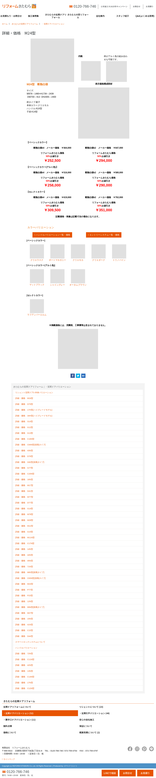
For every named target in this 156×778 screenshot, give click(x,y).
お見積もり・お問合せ (11, 15)
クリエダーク (98, 252)
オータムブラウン (78, 277)
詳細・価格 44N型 (24, 555)
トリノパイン (119, 252)
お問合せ (136, 6)
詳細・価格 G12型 (24, 427)
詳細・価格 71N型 (24, 566)
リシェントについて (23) (91, 706)
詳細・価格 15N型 (24, 619)
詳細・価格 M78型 (24, 514)
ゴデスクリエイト (70, 766)
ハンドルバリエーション (26, 648)
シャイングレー (57, 277)
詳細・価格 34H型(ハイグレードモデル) (33, 416)
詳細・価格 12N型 (24, 601)
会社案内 (100, 15)
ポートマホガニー (57, 252)
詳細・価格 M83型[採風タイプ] (29, 572)
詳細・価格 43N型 (24, 450)
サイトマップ (9, 759)
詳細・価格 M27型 (24, 613)
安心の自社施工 (86, 719)
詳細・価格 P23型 (24, 595)
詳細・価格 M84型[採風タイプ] (29, 607)
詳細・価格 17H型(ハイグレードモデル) (33, 410)
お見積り (149, 6)
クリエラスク (37, 252)
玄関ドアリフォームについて (17, 706)
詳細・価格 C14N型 (24, 677)
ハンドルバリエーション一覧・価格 (53, 235)
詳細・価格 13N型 (24, 671)
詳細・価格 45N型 (24, 561)
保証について (85, 726)
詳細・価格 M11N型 (25, 537)
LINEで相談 (110, 773)
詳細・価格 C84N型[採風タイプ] (30, 444)
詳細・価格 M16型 (24, 398)
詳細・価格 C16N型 (24, 439)
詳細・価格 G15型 (24, 532)
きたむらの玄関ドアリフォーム (55, 16)
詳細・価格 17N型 (24, 682)
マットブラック (36, 277)
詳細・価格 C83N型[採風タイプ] (30, 578)
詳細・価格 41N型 (24, 624)
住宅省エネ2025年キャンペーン (114, 6)
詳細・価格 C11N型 (24, 659)
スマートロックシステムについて (30, 642)
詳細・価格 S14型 (24, 421)
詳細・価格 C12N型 (24, 688)
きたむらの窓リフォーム (78, 16)
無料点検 (7, 726)
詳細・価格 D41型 (24, 491)
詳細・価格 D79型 (24, 404)
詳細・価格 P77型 (24, 590)
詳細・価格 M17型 (24, 485)
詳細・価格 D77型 (24, 503)
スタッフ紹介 (122, 15)
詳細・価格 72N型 (24, 653)
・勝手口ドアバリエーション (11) (19, 719)
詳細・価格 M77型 (24, 497)
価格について (9, 732)
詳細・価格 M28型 (24, 520)
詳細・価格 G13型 (24, 433)
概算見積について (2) (89, 732)
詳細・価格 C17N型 (24, 543)
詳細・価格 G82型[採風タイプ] (29, 462)
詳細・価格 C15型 (24, 630)
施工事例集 (33, 15)
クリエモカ (78, 252)
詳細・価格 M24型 (24, 584)
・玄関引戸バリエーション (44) (94, 713)
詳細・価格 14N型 (24, 549)
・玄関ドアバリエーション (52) (18, 713)
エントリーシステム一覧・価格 (104, 235)
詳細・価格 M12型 (24, 526)
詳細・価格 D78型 (24, 456)
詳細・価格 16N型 (24, 479)
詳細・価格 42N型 (24, 665)
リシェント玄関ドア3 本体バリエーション (34, 392)
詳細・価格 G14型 (24, 508)
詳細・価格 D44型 (24, 636)
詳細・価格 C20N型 (24, 474)
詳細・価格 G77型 (24, 468)
